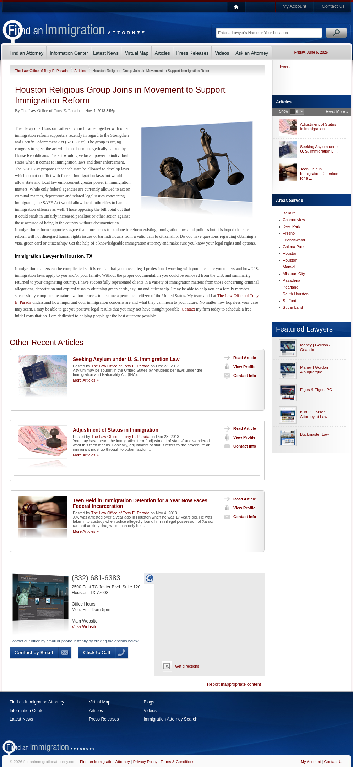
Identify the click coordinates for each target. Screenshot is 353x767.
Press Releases (104, 719)
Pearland (290, 287)
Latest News (21, 719)
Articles (80, 71)
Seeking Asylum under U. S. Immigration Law (126, 359)
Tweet (284, 66)
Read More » (337, 111)
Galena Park (293, 247)
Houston (290, 253)
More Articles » (86, 380)
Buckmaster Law (314, 434)
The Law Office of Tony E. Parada (42, 71)
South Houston (296, 294)
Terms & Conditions (177, 762)
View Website (84, 626)
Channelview (294, 220)
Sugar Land (293, 307)
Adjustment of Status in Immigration (115, 430)
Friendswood (294, 240)
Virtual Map (99, 702)
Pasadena (291, 280)
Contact (188, 309)
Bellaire (289, 213)
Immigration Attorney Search (170, 719)
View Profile (238, 367)
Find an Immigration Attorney (37, 702)
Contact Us (333, 6)
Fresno (289, 233)
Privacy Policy (145, 762)
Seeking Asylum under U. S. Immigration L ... (319, 148)
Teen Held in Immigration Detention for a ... (319, 173)
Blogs (148, 702)
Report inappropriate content (234, 684)
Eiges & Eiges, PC (316, 390)
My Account (294, 6)
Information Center (27, 710)
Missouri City (294, 274)
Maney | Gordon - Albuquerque (315, 369)
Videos (149, 710)
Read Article (238, 358)
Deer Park (291, 226)
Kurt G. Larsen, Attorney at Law (313, 414)
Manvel (289, 267)
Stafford (289, 300)
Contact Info (238, 375)
